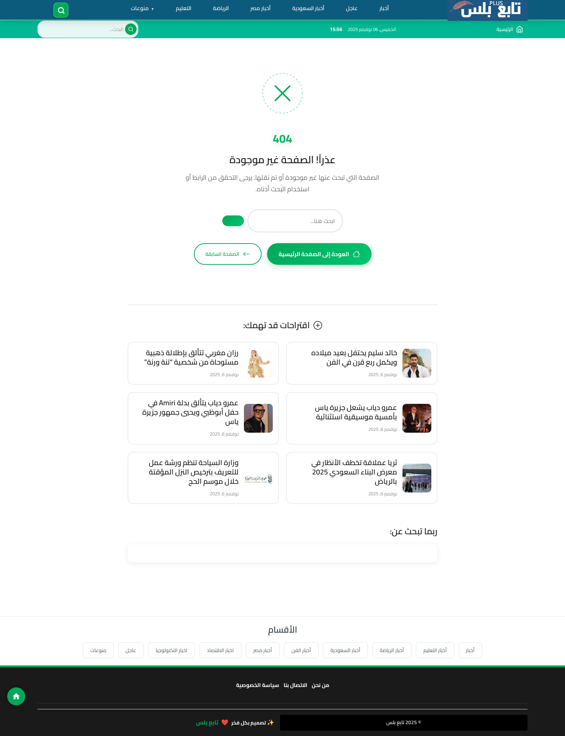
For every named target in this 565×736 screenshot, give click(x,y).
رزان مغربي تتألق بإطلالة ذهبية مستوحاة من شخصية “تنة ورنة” (191, 357)
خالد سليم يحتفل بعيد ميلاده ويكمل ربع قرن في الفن (354, 357)
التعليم (184, 8)
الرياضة (221, 8)
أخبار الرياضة (392, 650)
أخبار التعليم (435, 650)
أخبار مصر (261, 8)
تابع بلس (207, 722)
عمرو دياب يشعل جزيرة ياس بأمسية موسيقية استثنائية (356, 412)
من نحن (320, 685)
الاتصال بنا (295, 685)
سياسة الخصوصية (257, 685)
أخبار (384, 8)
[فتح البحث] (61, 10)
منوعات (141, 8)
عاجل (352, 8)
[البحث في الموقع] (87, 29)
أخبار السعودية (309, 8)
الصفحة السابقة (227, 254)
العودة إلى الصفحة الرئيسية (319, 254)
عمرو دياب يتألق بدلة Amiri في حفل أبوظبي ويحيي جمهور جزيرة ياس (190, 412)
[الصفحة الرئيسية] (16, 696)
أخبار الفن (301, 650)
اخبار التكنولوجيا (171, 650)
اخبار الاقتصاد (220, 650)
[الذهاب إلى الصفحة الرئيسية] (510, 29)
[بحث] (131, 29)
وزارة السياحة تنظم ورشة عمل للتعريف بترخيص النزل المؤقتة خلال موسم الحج (194, 472)
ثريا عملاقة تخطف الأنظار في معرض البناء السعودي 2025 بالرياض (354, 472)
